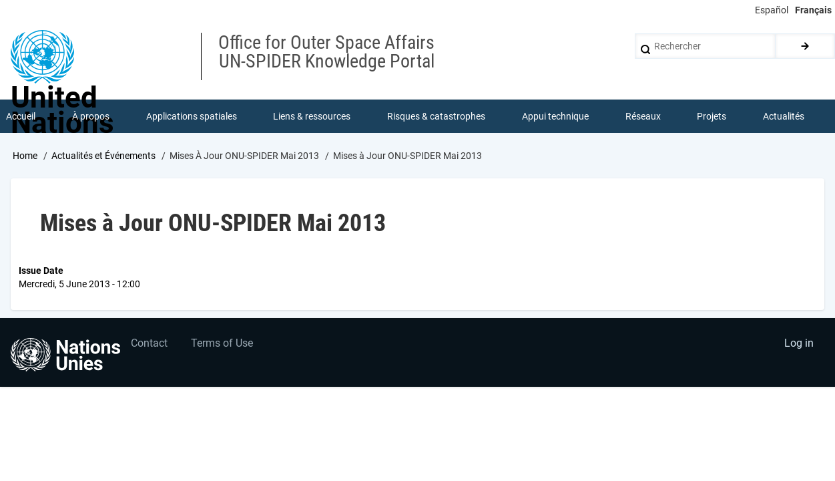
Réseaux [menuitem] (643, 116)
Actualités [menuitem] (783, 116)
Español (771, 10)
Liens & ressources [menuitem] (311, 116)
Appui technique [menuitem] (555, 116)
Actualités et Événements (103, 155)
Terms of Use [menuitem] (222, 343)
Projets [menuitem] (711, 116)
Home (25, 155)
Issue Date (41, 270)
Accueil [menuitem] (20, 116)
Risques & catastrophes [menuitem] (436, 116)
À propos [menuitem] (90, 116)
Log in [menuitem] (799, 343)
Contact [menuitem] (149, 343)
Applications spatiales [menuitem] (191, 116)
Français (813, 10)
